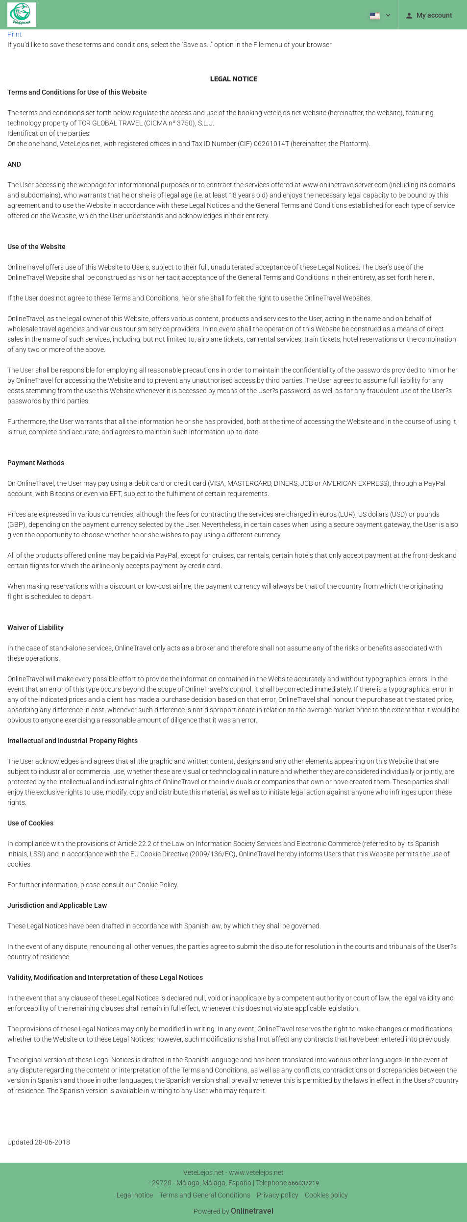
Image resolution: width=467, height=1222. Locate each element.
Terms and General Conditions (204, 1195)
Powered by (233, 1211)
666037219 (303, 1183)
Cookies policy (326, 1195)
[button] (379, 14)
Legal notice (135, 1195)
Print (14, 34)
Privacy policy (277, 1195)
